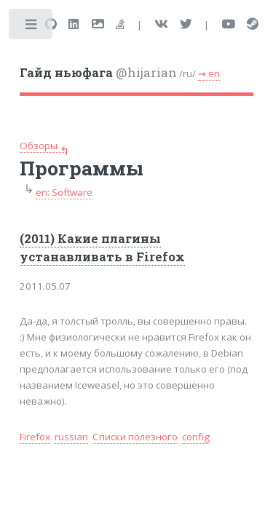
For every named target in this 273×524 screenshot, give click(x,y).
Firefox (35, 436)
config (196, 436)
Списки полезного (135, 436)
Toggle (31, 27)
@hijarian (98, 73)
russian (71, 436)
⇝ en (209, 73)
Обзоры (39, 145)
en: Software (64, 192)
